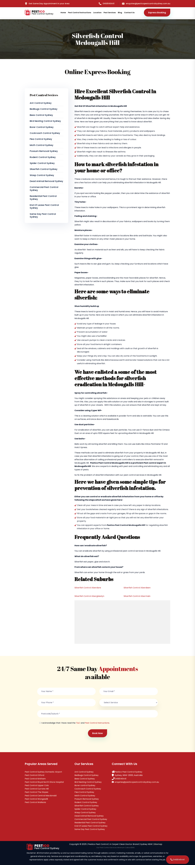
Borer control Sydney (41, 127)
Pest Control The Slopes (36, 792)
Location (97, 12)
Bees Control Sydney (41, 115)
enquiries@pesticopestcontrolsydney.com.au (146, 3)
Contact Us (129, 12)
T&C (78, 722)
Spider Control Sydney (42, 163)
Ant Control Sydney (40, 103)
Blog (120, 12)
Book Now (97, 733)
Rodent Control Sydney (43, 157)
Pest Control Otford (34, 775)
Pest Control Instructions (79, 12)
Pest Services (110, 12)
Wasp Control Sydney (42, 175)
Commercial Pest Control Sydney (44, 189)
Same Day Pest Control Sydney (43, 215)
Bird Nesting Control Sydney (45, 121)
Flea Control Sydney (41, 139)
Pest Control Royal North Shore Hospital (44, 782)
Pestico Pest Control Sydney (128, 771)
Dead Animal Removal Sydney (46, 181)
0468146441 (106, 3)
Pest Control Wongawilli (36, 799)
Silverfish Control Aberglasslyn (89, 596)
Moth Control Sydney (41, 145)
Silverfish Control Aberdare (87, 587)
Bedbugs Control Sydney (43, 108)
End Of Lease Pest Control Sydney (44, 206)
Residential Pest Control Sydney (43, 197)
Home (63, 12)
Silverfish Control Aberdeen (137, 587)
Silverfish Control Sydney (43, 169)
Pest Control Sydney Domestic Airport (43, 771)
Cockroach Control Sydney (45, 133)
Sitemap (158, 844)
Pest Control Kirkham (35, 778)
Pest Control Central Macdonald (40, 795)
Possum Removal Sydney (44, 151)
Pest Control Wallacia (35, 802)
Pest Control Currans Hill (37, 788)
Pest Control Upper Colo (37, 785)
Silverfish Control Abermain (137, 596)
